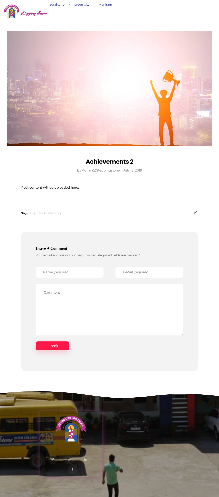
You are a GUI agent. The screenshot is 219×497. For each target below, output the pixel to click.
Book (42, 213)
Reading (54, 213)
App (33, 213)
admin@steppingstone (101, 170)
